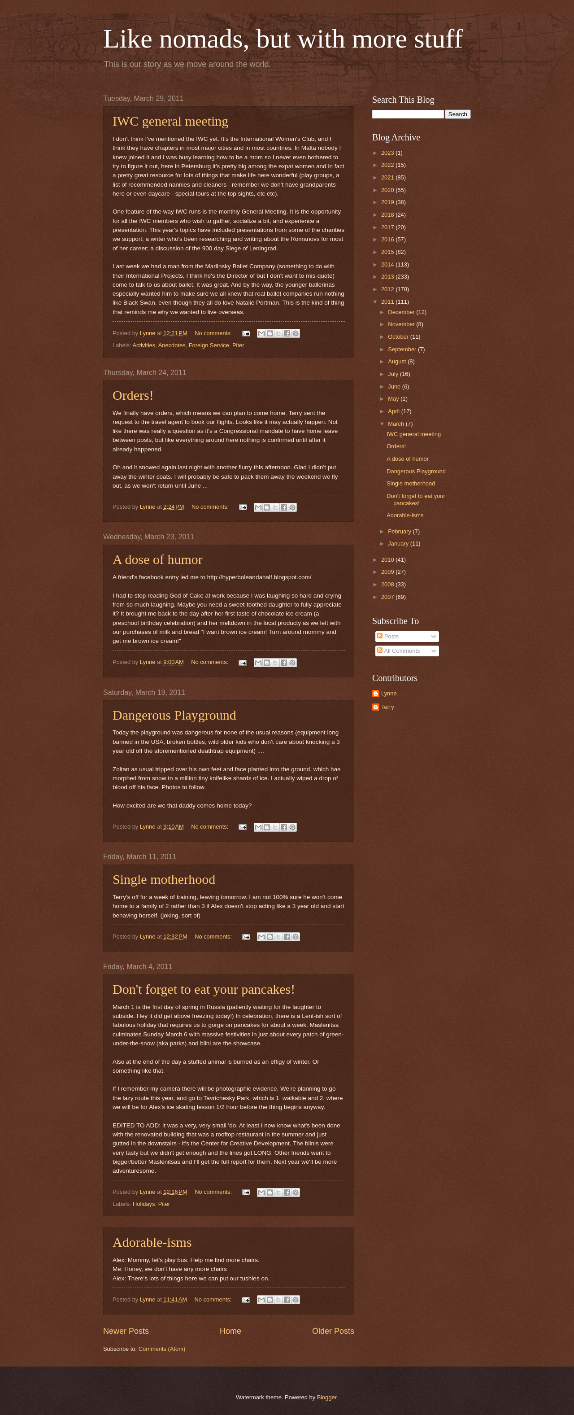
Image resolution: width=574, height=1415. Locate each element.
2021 (388, 177)
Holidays (144, 1204)
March (396, 423)
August (398, 361)
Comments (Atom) (162, 1348)
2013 (388, 276)
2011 (388, 301)
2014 (388, 264)
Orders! (133, 395)
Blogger (327, 1397)
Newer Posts (126, 1331)
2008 (388, 584)
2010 (388, 559)
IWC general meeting (170, 121)
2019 (388, 202)
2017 (388, 227)
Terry (387, 706)
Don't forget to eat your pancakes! (204, 989)
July (394, 374)
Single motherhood (164, 879)
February (400, 531)
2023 (388, 152)
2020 (388, 190)
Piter (238, 345)
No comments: (214, 333)
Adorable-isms (152, 1242)
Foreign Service (209, 345)
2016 (388, 239)
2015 (388, 252)
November (402, 324)
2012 (388, 289)
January (399, 543)
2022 (388, 165)
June (395, 386)
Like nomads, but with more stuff (283, 38)
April (394, 411)
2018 (388, 214)
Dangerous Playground (174, 715)
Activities (143, 345)
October (399, 336)
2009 (388, 571)
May (394, 398)
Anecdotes (172, 345)
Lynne (389, 693)
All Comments (398, 650)
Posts (388, 636)
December (402, 312)
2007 (388, 597)
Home (230, 1331)
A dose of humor (158, 559)
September (403, 349)
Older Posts (333, 1331)
